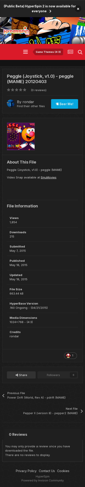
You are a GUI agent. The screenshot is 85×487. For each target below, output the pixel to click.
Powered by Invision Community (42, 480)
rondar (28, 102)
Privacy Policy (26, 471)
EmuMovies (48, 177)
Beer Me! (64, 104)
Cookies (63, 471)
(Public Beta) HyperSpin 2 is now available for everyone (40, 8)
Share (21, 375)
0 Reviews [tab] (18, 434)
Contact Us (47, 471)
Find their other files (31, 106)
